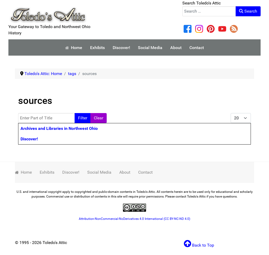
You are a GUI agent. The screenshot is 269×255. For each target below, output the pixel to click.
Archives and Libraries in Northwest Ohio (59, 128)
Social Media (99, 172)
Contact (145, 172)
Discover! (29, 138)
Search (248, 11)
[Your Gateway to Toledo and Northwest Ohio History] (47, 11)
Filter (82, 117)
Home (23, 172)
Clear (98, 117)
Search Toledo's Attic (201, 3)
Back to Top (199, 245)
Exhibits (47, 172)
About (124, 172)
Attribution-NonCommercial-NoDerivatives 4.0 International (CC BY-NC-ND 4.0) (134, 219)
